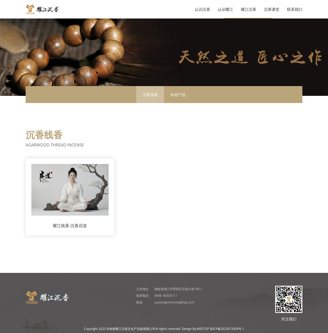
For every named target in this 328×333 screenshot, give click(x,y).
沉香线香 (150, 94)
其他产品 (178, 94)
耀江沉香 (248, 9)
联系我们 (294, 9)
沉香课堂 (271, 9)
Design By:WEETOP (195, 329)
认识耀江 (225, 9)
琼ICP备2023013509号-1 (227, 329)
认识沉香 (202, 9)
